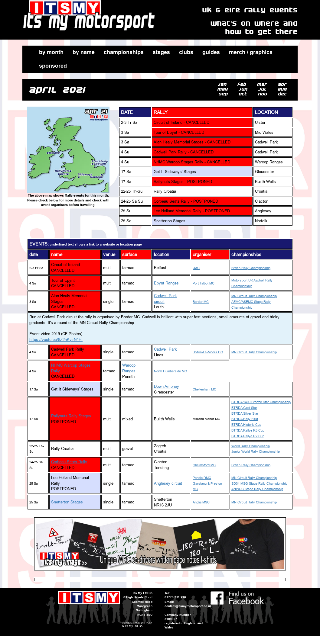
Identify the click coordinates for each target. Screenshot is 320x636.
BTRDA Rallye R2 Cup (247, 436)
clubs (186, 52)
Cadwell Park (165, 349)
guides (211, 52)
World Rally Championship (250, 446)
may (223, 89)
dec (283, 94)
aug (283, 89)
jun (244, 89)
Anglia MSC (201, 502)
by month (51, 52)
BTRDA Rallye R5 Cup (247, 430)
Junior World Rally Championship (255, 451)
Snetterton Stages (67, 502)
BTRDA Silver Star (244, 413)
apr (283, 84)
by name (84, 52)
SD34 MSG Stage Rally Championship (259, 483)
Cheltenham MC (204, 389)
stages (161, 52)
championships (124, 52)
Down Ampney (166, 386)
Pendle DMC (202, 478)
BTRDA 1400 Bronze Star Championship (261, 402)
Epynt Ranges (166, 283)
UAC (196, 268)
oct (244, 94)
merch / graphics (251, 52)
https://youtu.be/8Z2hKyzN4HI (56, 339)
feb (243, 84)
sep (224, 94)
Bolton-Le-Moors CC (208, 352)
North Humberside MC (170, 371)
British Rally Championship (250, 268)
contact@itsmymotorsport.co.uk (188, 606)
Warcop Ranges (129, 368)
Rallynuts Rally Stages (71, 416)
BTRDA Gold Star (244, 408)
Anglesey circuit (168, 483)
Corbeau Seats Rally (69, 461)
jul (263, 89)
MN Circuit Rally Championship (254, 296)
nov (263, 94)
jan (223, 84)
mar (263, 84)
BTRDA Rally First (244, 419)
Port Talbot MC (203, 283)
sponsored (53, 66)
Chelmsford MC (204, 465)
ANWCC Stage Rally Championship (257, 489)
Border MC (201, 302)
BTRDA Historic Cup (246, 424)
